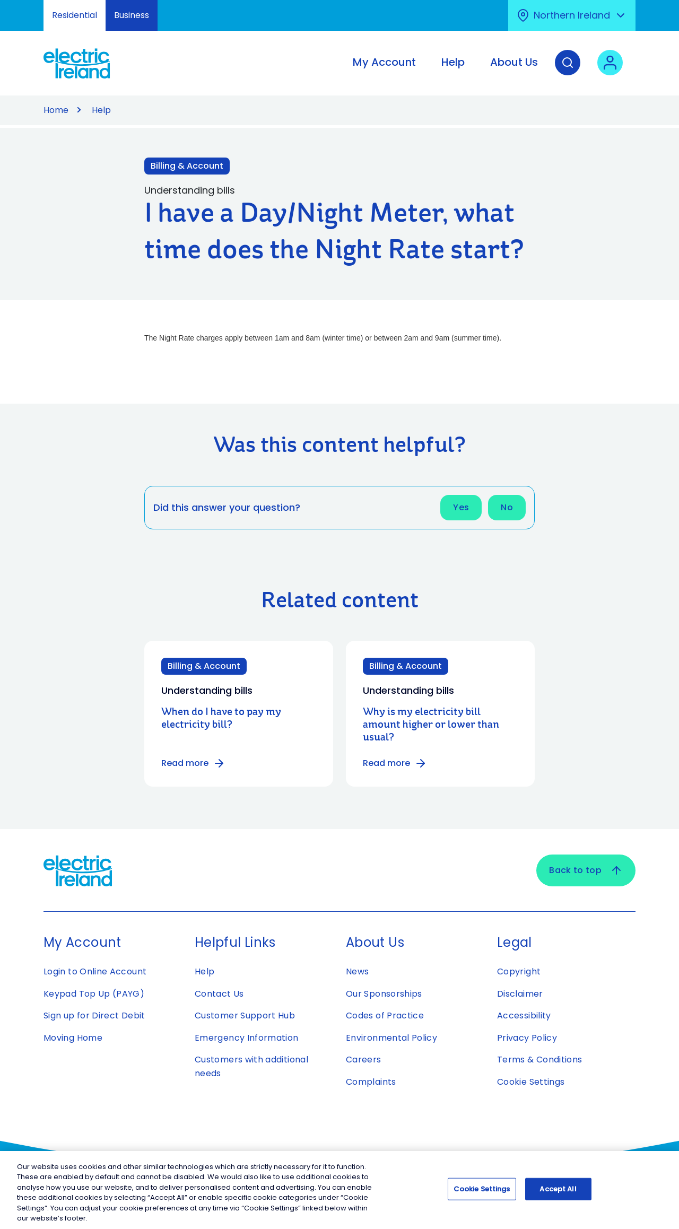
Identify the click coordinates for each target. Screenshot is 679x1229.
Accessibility (524, 1015)
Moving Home (72, 1038)
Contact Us (219, 994)
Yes (461, 507)
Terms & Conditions (539, 1059)
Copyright (519, 971)
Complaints (371, 1082)
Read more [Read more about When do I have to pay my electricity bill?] (193, 763)
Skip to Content (17, 6)
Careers (365, 1059)
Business (131, 15)
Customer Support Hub (245, 1015)
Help (101, 110)
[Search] (568, 70)
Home (55, 110)
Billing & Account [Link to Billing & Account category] (187, 166)
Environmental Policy (391, 1038)
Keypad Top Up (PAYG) (93, 994)
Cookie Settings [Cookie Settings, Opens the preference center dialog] (482, 1192)
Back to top (586, 870)
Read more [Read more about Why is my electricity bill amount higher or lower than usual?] (395, 763)
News (357, 971)
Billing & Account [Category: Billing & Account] (204, 666)
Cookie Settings (530, 1082)
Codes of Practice (385, 1015)
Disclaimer (520, 994)
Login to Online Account (94, 971)
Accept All (557, 1192)
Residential (74, 15)
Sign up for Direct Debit (94, 1015)
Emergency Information (247, 1038)
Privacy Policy (527, 1038)
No (507, 507)
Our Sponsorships (384, 994)
